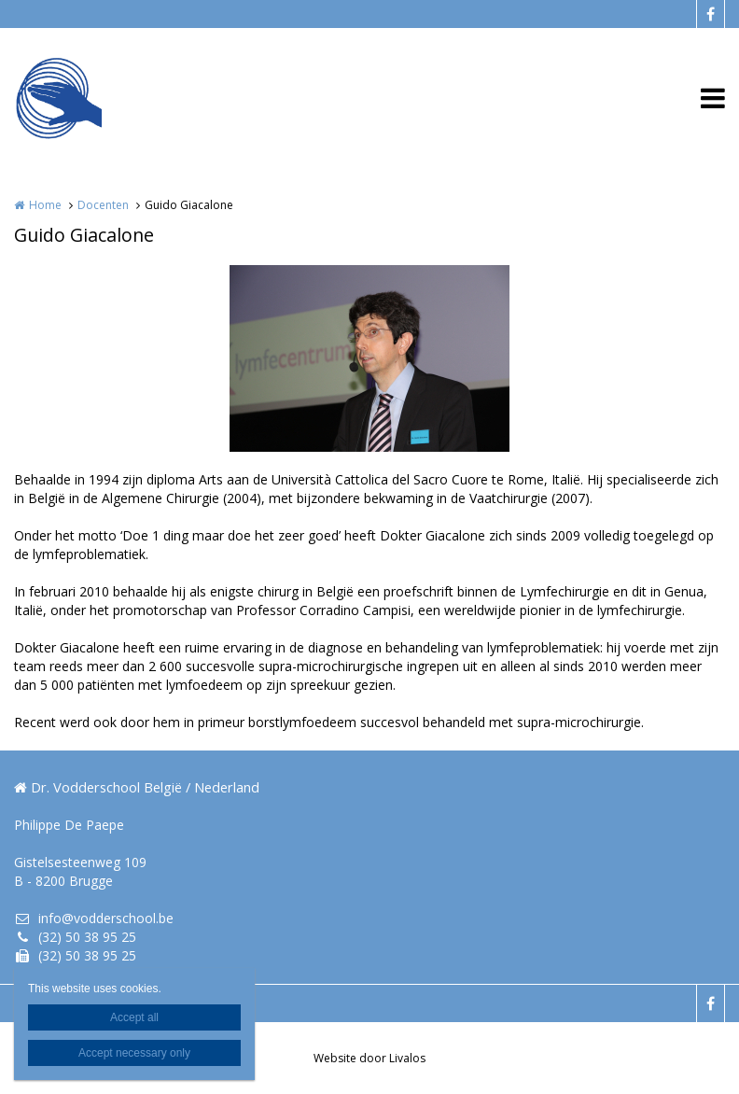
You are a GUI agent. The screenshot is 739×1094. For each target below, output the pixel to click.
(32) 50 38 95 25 (75, 937)
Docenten (103, 205)
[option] (369, 358)
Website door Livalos (369, 1058)
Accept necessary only (134, 1052)
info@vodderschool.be (94, 918)
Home (45, 205)
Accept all (134, 1017)
